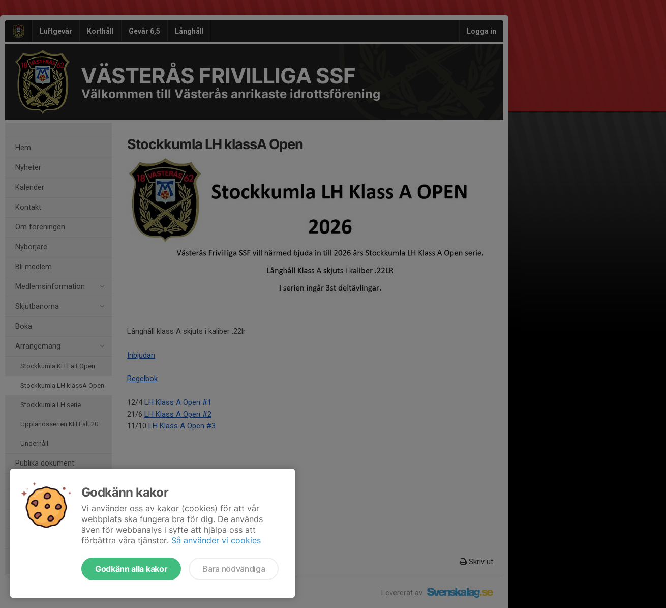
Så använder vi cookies (216, 540)
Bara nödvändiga (233, 569)
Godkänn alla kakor (131, 569)
